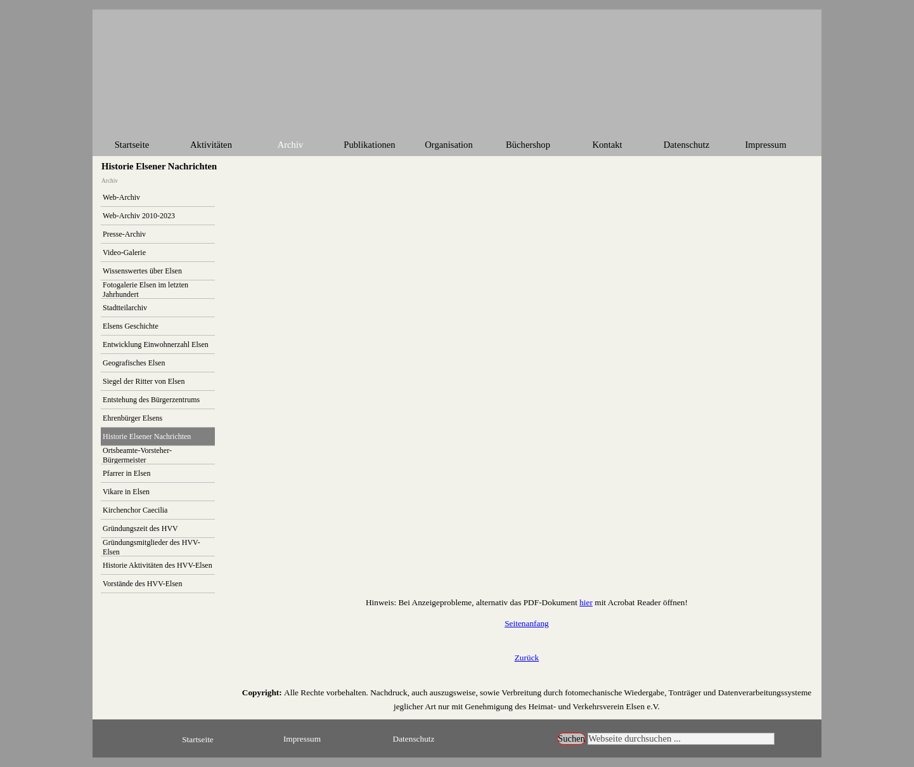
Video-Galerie (124, 252)
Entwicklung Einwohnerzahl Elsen (156, 344)
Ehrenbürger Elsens (132, 418)
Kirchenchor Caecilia (135, 510)
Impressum (765, 145)
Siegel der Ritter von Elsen (143, 381)
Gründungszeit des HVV (140, 528)
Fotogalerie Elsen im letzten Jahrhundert (145, 289)
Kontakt (607, 145)
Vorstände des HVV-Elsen (142, 583)
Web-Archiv (121, 197)
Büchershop (528, 145)
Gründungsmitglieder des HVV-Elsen (151, 547)
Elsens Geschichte (130, 326)
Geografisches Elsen (134, 362)
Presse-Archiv (124, 234)
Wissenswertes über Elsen (142, 270)
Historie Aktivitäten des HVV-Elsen (157, 565)
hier (586, 602)
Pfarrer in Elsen (126, 473)
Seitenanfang (527, 623)
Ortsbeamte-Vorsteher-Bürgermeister (137, 455)
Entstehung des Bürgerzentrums (151, 399)
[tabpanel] (527, 602)
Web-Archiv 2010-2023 (139, 215)
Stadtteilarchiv (125, 307)
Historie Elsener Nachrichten (147, 436)
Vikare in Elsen (126, 491)
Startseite (132, 145)
